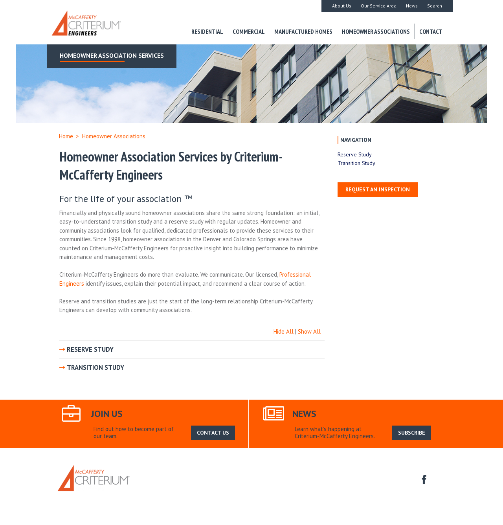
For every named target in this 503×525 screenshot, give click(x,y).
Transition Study (356, 163)
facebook (423, 478)
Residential (207, 31)
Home (66, 136)
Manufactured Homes (303, 31)
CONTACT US (213, 432)
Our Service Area (379, 6)
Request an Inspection (377, 189)
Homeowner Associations (376, 31)
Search (434, 6)
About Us (341, 6)
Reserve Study (355, 154)
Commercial (249, 31)
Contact (430, 31)
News (412, 6)
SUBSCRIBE (411, 432)
